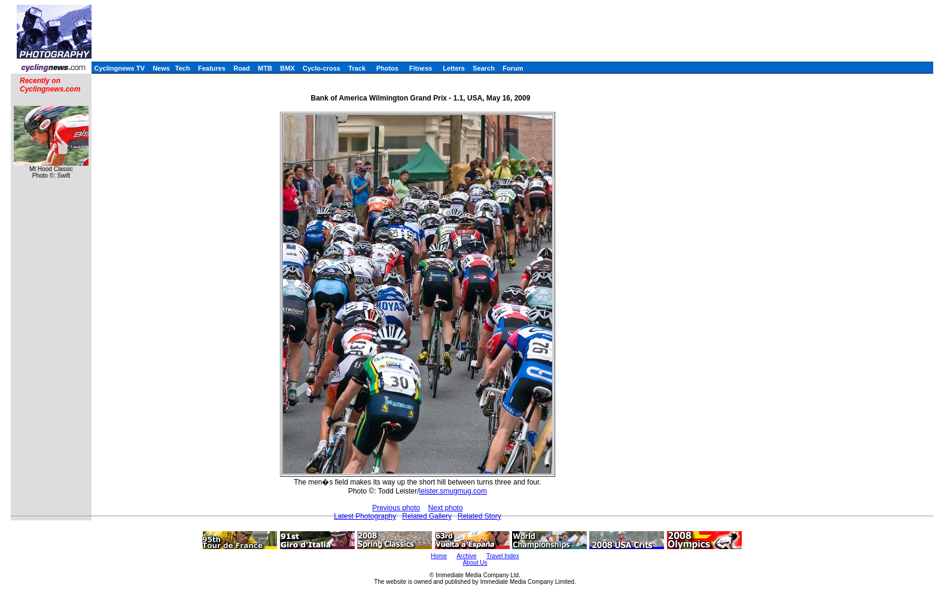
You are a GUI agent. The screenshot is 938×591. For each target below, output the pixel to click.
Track (357, 68)
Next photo (445, 508)
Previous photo (396, 508)
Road (241, 68)
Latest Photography (365, 516)
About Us (474, 562)
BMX (287, 68)
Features (212, 68)
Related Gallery (427, 516)
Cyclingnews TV (119, 68)
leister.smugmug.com (453, 491)
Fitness (421, 68)
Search (484, 68)
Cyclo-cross (321, 68)
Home (439, 556)
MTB (265, 68)
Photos (387, 68)
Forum (512, 68)
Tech (182, 68)
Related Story (479, 516)
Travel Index (502, 556)
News (161, 68)
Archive (466, 556)
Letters (454, 68)
